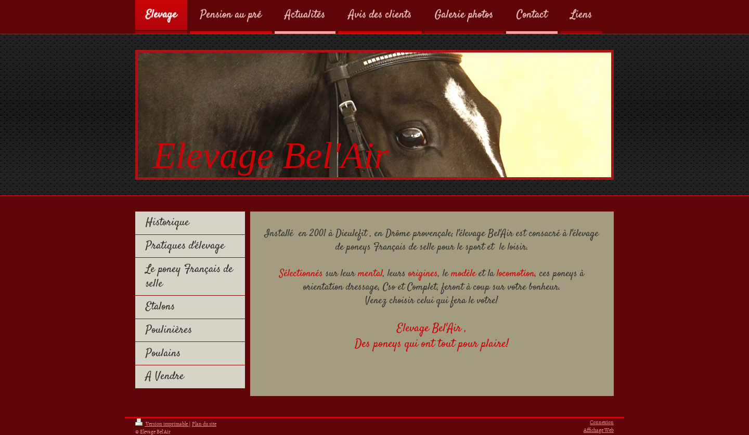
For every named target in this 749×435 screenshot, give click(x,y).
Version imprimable (162, 423)
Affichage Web (599, 430)
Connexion (602, 422)
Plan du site (204, 423)
